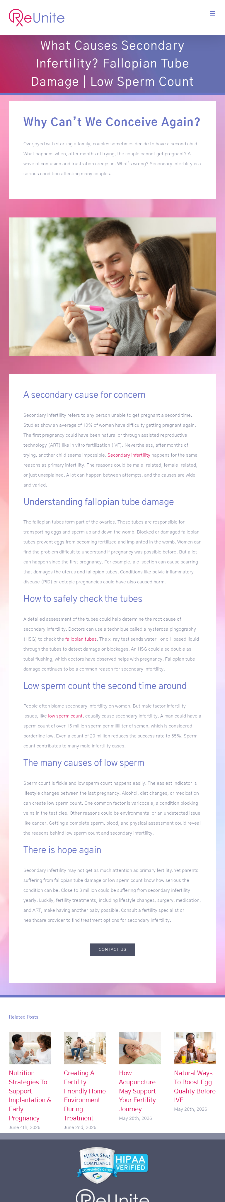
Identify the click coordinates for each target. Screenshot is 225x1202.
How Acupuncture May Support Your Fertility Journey (137, 1091)
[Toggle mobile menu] (213, 13)
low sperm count (65, 716)
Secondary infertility (129, 455)
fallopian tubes (81, 639)
